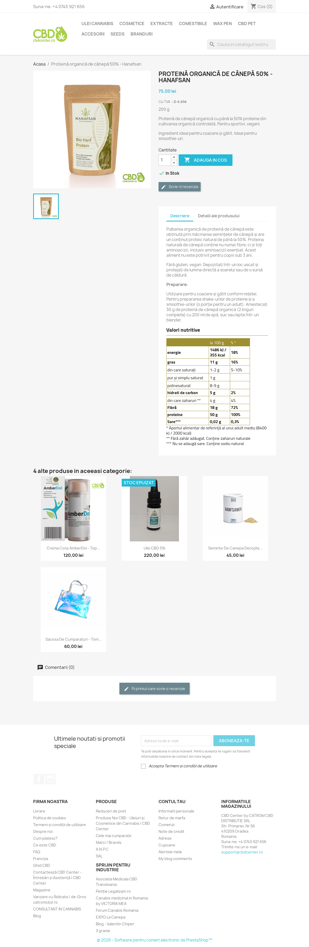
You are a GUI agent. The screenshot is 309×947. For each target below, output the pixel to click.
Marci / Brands (108, 842)
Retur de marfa (172, 817)
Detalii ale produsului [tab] (219, 216)
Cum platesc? (45, 838)
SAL (99, 856)
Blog (37, 915)
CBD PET (247, 23)
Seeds (117, 34)
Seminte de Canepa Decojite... (235, 548)
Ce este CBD (44, 845)
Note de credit (171, 831)
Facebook (39, 779)
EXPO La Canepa (110, 917)
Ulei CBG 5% (154, 548)
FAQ (36, 851)
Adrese (165, 838)
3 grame (103, 930)
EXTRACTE (161, 23)
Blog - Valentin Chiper (115, 923)
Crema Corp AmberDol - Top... (73, 548)
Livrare (39, 811)
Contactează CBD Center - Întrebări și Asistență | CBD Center (57, 878)
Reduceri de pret (111, 811)
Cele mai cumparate (113, 835)
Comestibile (193, 23)
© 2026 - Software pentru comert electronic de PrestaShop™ (154, 940)
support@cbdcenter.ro (242, 852)
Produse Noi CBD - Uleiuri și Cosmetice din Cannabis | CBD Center (123, 823)
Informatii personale (176, 811)
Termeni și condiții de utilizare (59, 824)
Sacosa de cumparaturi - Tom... (73, 639)
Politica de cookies (49, 817)
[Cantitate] (165, 160)
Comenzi (166, 824)
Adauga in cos (205, 160)
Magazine (41, 889)
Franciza (40, 858)
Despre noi (43, 831)
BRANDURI (142, 34)
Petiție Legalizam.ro (113, 891)
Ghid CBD (41, 865)
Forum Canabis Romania (117, 910)
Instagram (50, 779)
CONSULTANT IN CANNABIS (57, 909)
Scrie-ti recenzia (179, 187)
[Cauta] (241, 44)
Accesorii (92, 34)
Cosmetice (131, 23)
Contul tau (172, 801)
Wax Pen (222, 23)
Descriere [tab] (179, 216)
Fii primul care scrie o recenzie (154, 689)
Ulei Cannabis (97, 23)
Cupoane (167, 845)
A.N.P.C (102, 849)
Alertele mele (170, 851)
